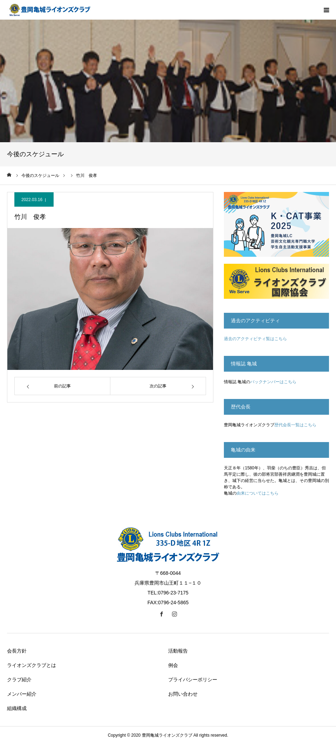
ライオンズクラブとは (31, 665)
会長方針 (17, 651)
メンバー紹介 (21, 694)
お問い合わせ (183, 694)
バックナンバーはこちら (273, 381)
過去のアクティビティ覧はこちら (255, 338)
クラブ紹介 (19, 679)
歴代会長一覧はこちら (295, 424)
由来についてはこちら (257, 493)
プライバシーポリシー (192, 679)
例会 (173, 665)
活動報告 (178, 651)
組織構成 (17, 708)
